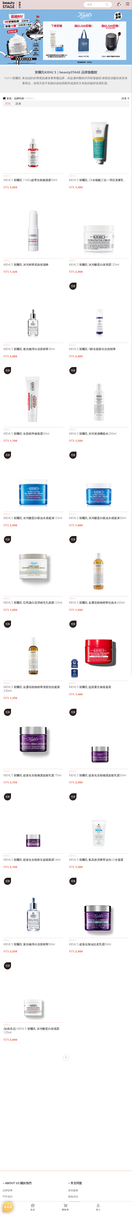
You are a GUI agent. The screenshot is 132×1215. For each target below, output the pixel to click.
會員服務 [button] (73, 1190)
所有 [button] (8, 104)
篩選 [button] (125, 98)
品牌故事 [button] (8, 1190)
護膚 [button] (18, 104)
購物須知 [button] (73, 1196)
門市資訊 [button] (8, 1196)
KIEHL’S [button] (7, 175)
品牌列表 (19, 98)
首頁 (7, 98)
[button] (33, 143)
